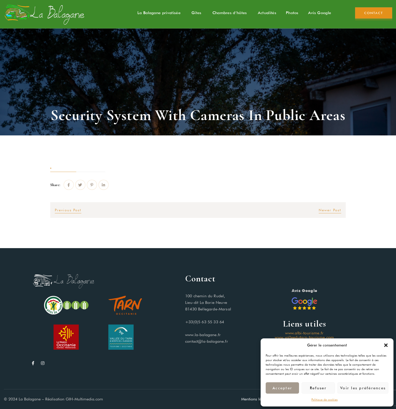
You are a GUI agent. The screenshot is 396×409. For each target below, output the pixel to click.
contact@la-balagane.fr (206, 341)
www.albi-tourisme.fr (304, 333)
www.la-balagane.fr (203, 334)
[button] (385, 345)
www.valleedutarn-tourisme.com (304, 337)
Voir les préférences (363, 388)
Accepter (282, 388)
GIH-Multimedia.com (84, 399)
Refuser (318, 388)
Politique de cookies (324, 399)
